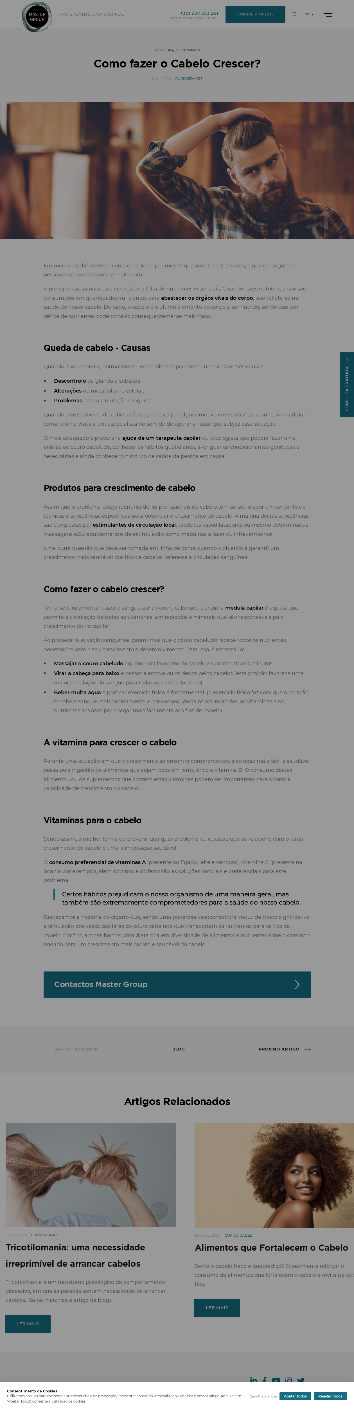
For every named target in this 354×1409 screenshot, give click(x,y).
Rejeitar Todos (296, 1396)
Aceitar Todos (331, 1396)
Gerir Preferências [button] (263, 1396)
